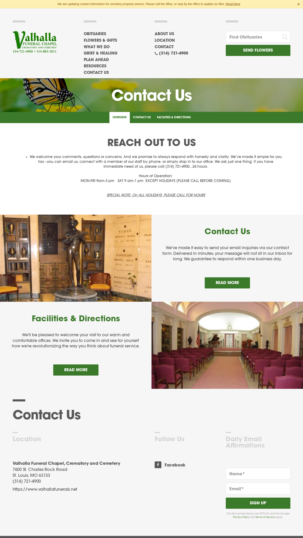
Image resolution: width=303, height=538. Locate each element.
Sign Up (258, 499)
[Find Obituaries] (253, 33)
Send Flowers (258, 47)
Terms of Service (265, 513)
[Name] (258, 470)
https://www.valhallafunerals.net (45, 486)
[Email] (258, 485)
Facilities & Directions (174, 113)
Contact (164, 43)
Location (165, 37)
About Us (164, 30)
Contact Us (142, 113)
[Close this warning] (298, 4)
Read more (233, 277)
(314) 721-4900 (173, 50)
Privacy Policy (241, 513)
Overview (120, 113)
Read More (233, 4)
